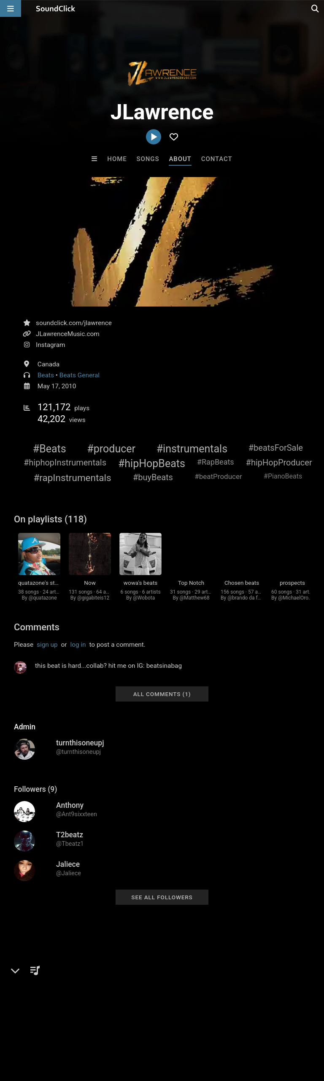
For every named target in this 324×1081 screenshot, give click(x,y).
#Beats (49, 449)
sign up (47, 644)
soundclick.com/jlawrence (74, 323)
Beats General (79, 375)
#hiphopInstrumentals (65, 462)
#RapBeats (215, 461)
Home (117, 159)
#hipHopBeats (151, 463)
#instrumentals (192, 449)
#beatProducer (218, 476)
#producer (111, 449)
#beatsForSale (275, 448)
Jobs (115, 1031)
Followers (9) (35, 789)
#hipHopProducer (279, 462)
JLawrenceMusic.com (68, 334)
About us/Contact (74, 1031)
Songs (148, 159)
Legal (227, 1031)
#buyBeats (153, 477)
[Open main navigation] (10, 8)
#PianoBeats (283, 476)
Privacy (201, 1031)
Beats (46, 375)
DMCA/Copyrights (157, 1031)
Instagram (50, 345)
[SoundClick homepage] (56, 8)
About (180, 159)
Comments (36, 627)
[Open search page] (315, 8)
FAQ (35, 1031)
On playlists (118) (50, 519)
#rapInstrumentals (72, 477)
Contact (216, 159)
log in (78, 644)
